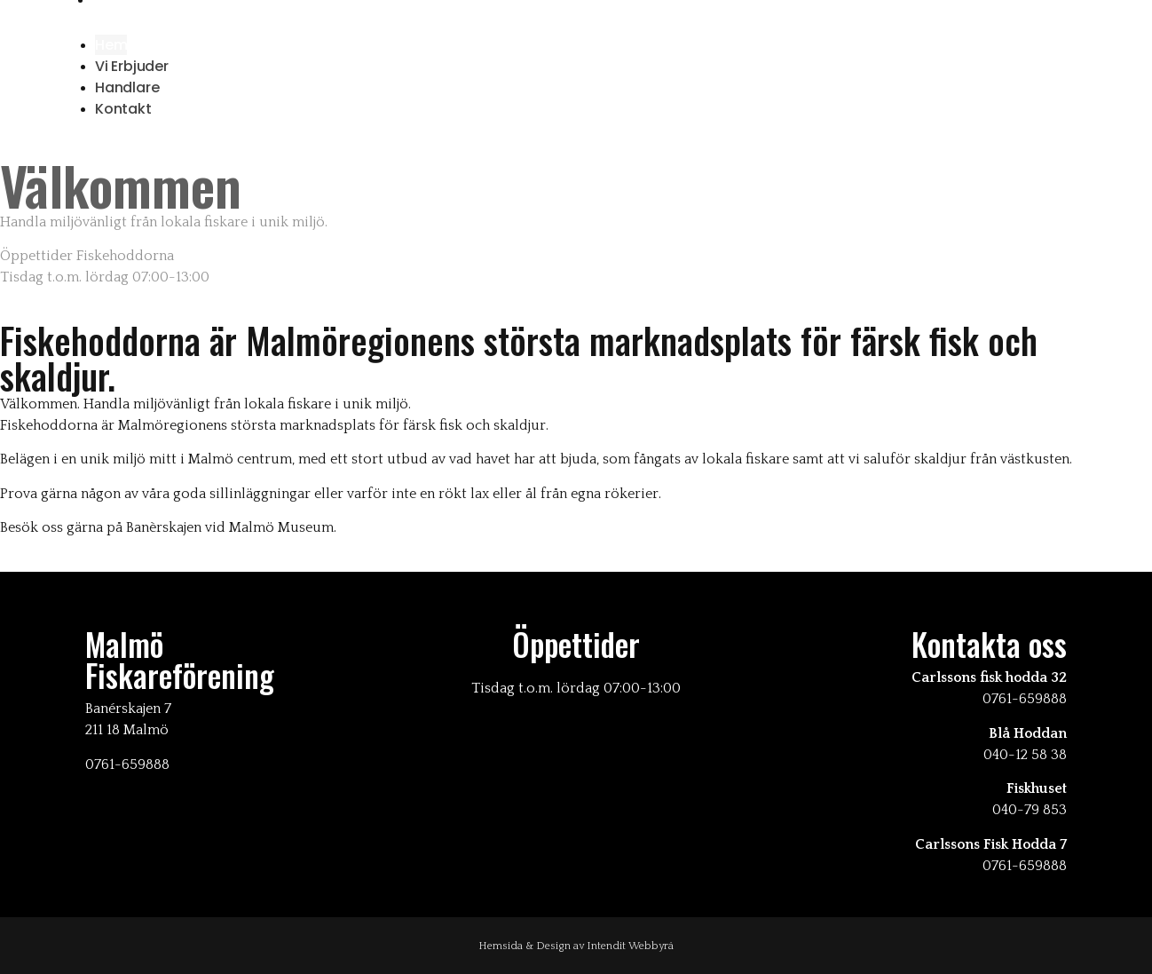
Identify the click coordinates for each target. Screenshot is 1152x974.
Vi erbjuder (132, 66)
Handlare (127, 87)
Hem (111, 45)
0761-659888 (1024, 699)
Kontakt (123, 109)
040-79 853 (1029, 810)
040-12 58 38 (1025, 755)
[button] (576, 21)
